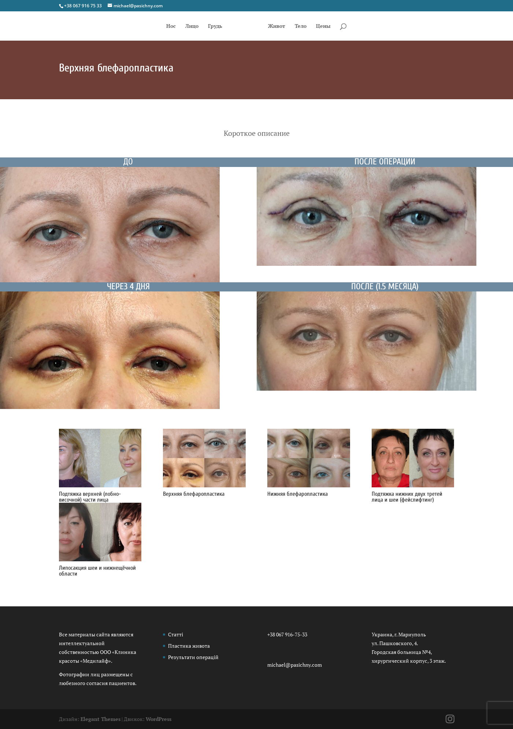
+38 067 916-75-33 (287, 634)
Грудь (210, 26)
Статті (175, 634)
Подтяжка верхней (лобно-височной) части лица (90, 497)
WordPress (158, 718)
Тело (305, 26)
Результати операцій (193, 657)
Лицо (187, 26)
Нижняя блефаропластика (297, 494)
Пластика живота (189, 645)
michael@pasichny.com (294, 664)
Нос (166, 26)
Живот (281, 26)
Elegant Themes (100, 718)
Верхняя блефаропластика (193, 494)
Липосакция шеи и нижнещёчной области (97, 571)
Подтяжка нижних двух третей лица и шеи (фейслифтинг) (407, 497)
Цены (328, 26)
